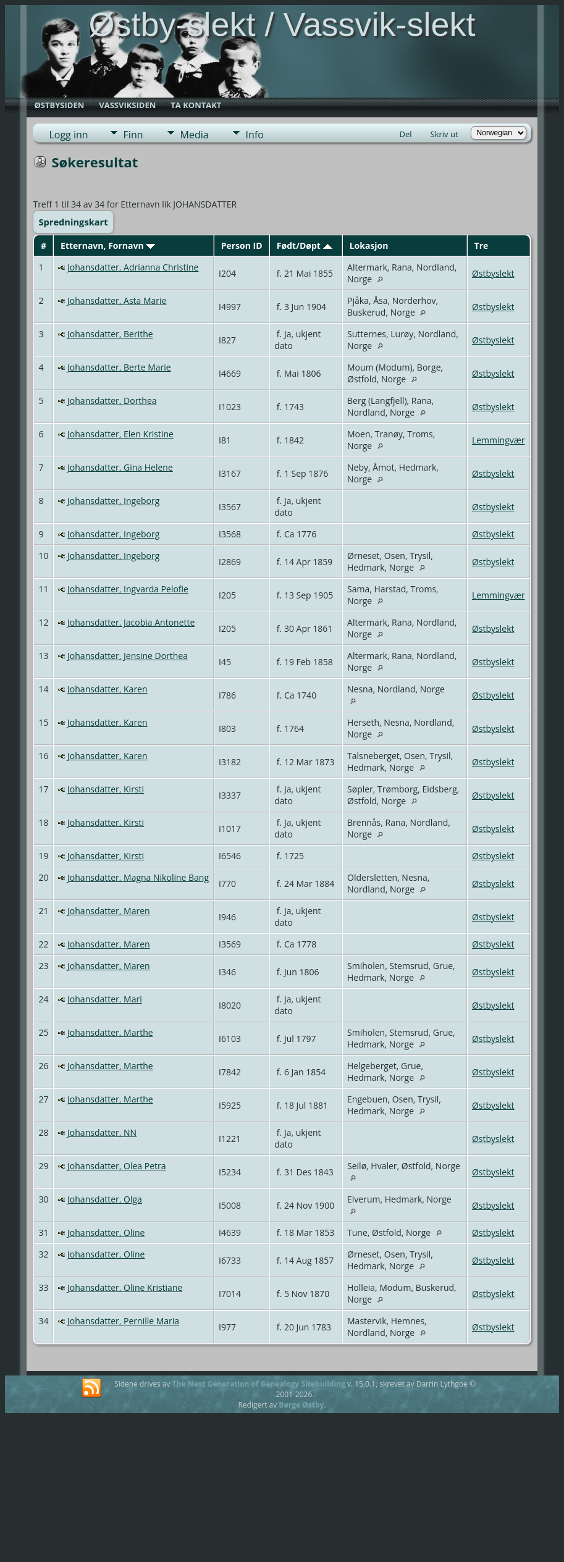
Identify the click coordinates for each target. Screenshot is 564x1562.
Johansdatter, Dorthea (112, 400)
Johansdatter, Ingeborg (113, 500)
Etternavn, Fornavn (108, 245)
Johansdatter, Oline (106, 1232)
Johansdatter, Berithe (110, 334)
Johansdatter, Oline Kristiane (124, 1287)
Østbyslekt (493, 273)
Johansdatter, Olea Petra (116, 1166)
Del (406, 134)
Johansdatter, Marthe (110, 1032)
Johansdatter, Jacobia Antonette (131, 622)
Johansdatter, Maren (108, 911)
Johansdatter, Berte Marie (119, 367)
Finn (133, 134)
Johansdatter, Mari (104, 999)
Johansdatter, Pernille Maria (123, 1321)
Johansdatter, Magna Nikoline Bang (138, 877)
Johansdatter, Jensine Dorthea (127, 655)
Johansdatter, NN (102, 1132)
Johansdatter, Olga (104, 1199)
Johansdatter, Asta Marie (116, 300)
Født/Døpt (304, 245)
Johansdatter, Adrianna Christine (132, 267)
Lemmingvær (498, 440)
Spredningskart (72, 222)
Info (255, 134)
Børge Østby (301, 1405)
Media (194, 134)
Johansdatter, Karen (107, 689)
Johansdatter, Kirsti (105, 789)
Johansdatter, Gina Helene (120, 467)
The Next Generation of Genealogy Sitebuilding (258, 1384)
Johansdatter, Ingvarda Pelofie (127, 589)
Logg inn (68, 134)
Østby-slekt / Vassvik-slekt (281, 24)
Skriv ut (444, 134)
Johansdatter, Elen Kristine (120, 434)
